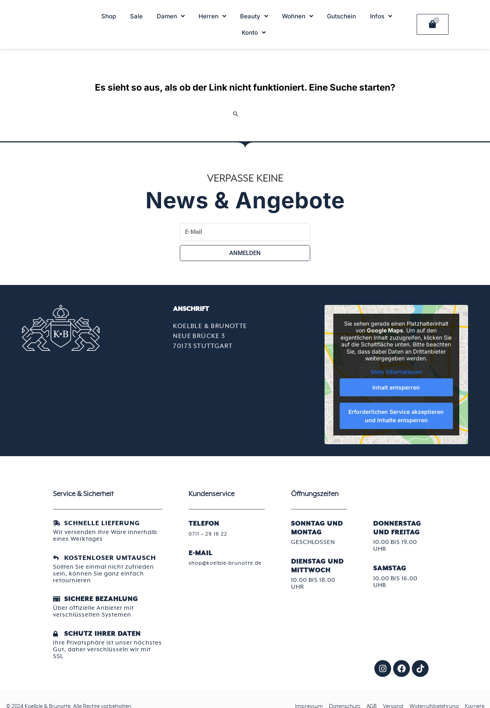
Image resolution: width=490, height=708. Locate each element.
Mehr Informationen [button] (396, 371)
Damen (171, 16)
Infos (381, 16)
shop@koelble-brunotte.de (211, 566)
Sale (136, 16)
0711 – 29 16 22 (209, 533)
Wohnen (297, 16)
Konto (254, 33)
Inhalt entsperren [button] (396, 387)
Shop (108, 16)
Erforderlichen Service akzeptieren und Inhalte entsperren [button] (396, 415)
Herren (212, 16)
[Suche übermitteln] (236, 114)
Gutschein (341, 16)
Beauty (254, 16)
